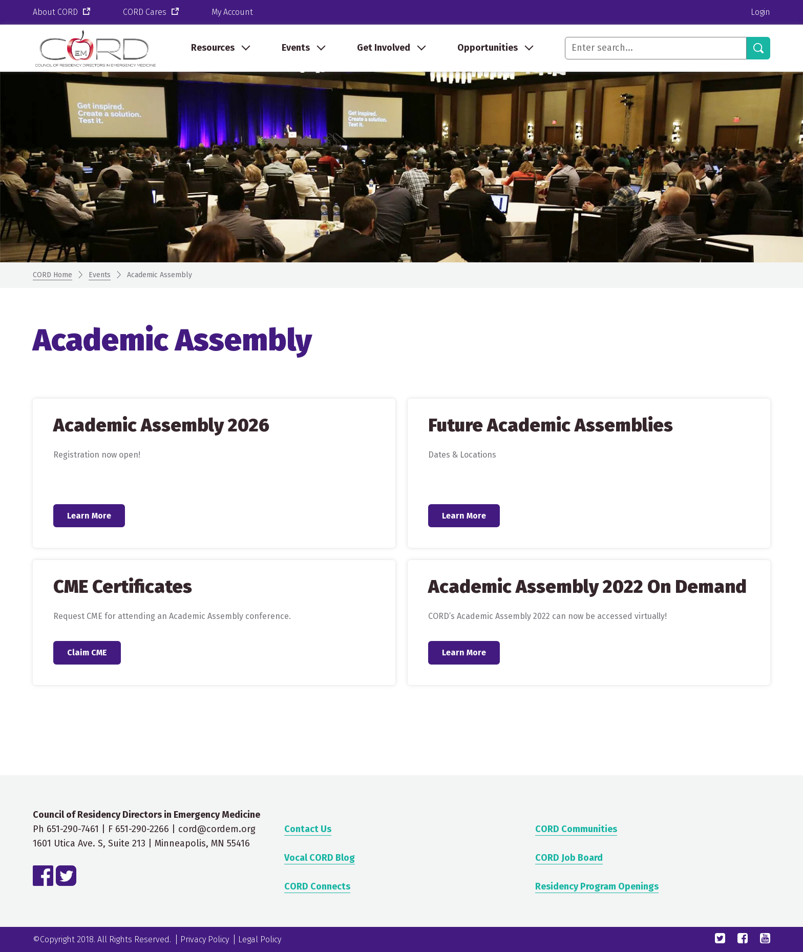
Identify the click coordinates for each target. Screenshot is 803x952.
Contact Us (307, 829)
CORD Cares (152, 12)
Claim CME (87, 652)
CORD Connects (317, 886)
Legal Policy (259, 939)
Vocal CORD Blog (319, 857)
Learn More (89, 516)
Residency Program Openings (597, 886)
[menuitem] (220, 48)
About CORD (62, 12)
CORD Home (52, 275)
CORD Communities (576, 829)
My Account (232, 12)
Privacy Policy (204, 939)
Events (100, 275)
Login (760, 12)
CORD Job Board (569, 857)
